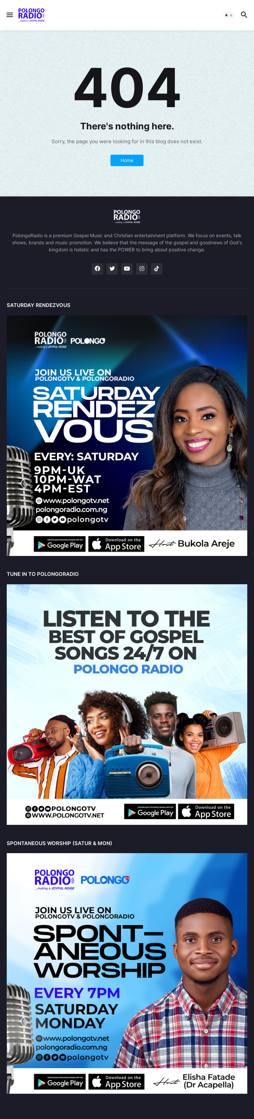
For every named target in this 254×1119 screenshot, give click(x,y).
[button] (9, 15)
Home (127, 160)
